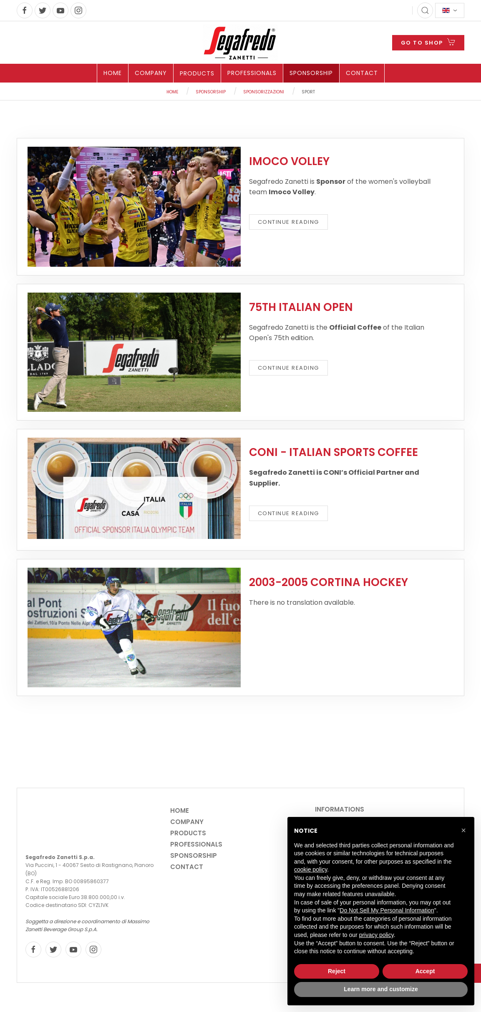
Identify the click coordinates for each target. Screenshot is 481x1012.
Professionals (252, 73)
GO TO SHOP (428, 42)
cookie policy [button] (310, 869)
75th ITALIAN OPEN (301, 307)
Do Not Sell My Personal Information (387, 910)
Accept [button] (425, 971)
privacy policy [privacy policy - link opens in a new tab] (376, 935)
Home (112, 73)
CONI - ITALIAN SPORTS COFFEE (333, 452)
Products (197, 73)
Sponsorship (311, 73)
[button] (463, 830)
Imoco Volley (289, 161)
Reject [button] (336, 971)
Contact (362, 73)
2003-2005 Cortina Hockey (328, 582)
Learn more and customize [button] (381, 989)
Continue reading (288, 222)
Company (151, 73)
